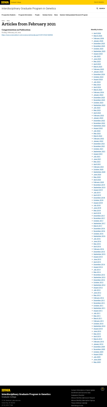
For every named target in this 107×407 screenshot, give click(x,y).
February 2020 (99, 182)
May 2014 (97, 272)
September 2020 (99, 172)
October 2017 (98, 221)
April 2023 (97, 113)
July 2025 (97, 56)
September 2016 (99, 236)
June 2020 (97, 174)
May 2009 (97, 362)
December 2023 (99, 97)
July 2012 (97, 290)
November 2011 (99, 303)
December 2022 (99, 121)
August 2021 (98, 154)
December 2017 (99, 216)
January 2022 (98, 141)
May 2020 (97, 177)
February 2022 (99, 139)
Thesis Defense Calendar (79, 403)
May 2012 (97, 295)
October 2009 (98, 352)
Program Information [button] (25, 15)
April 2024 (97, 87)
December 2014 (99, 264)
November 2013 (99, 275)
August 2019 (98, 190)
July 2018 (97, 205)
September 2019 (99, 187)
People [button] (37, 15)
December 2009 (99, 347)
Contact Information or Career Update (83, 390)
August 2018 (98, 203)
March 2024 (98, 90)
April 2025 (97, 64)
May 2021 (97, 162)
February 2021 (99, 167)
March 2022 (98, 136)
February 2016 (99, 249)
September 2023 (99, 105)
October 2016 (98, 234)
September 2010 (99, 326)
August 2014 (98, 267)
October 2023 (98, 103)
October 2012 (98, 282)
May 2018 (97, 210)
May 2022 (97, 133)
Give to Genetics (99, 2)
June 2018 (97, 208)
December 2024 (99, 74)
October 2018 (98, 200)
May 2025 (97, 61)
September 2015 (99, 254)
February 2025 (99, 69)
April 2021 (97, 164)
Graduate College (16, 2)
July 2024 (97, 82)
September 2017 (99, 223)
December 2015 (99, 252)
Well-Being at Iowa (77, 405)
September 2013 (99, 277)
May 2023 (97, 110)
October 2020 (98, 169)
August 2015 (98, 257)
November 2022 (99, 123)
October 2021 (98, 149)
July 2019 (97, 192)
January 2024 (98, 95)
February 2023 (99, 115)
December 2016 (99, 228)
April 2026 (97, 33)
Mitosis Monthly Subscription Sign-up (83, 400)
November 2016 (99, 231)
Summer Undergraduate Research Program (74, 15)
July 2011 (97, 313)
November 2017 (99, 218)
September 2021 (99, 151)
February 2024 (99, 92)
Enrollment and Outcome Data (80, 393)
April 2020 (97, 180)
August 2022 (98, 128)
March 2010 (98, 339)
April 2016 (97, 246)
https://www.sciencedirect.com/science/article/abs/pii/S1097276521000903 (27, 35)
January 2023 (98, 118)
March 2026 (98, 36)
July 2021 (97, 156)
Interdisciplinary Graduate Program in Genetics (29, 8)
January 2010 (98, 344)
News (56, 15)
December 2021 (99, 144)
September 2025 (99, 51)
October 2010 (98, 324)
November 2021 (99, 146)
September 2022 (99, 126)
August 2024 (98, 79)
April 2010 (97, 336)
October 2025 (98, 49)
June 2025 (97, 59)
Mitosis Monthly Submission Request (83, 398)
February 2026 (99, 38)
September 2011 (99, 308)
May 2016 (97, 244)
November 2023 (99, 100)
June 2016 (97, 241)
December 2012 (99, 280)
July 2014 (97, 270)
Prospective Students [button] (9, 15)
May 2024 (97, 85)
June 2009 (97, 359)
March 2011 (98, 318)
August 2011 (98, 311)
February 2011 (99, 321)
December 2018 (99, 198)
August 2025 (98, 54)
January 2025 (98, 72)
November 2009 (99, 349)
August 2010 (98, 329)
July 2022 (97, 131)
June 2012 (97, 293)
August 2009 (98, 354)
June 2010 (97, 331)
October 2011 (98, 306)
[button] (100, 8)
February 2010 (99, 342)
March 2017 (98, 226)
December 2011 (99, 300)
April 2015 (97, 262)
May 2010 (97, 334)
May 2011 (97, 316)
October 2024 (98, 77)
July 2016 (97, 239)
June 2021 (97, 159)
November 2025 (99, 46)
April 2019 (97, 195)
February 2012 (99, 298)
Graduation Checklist (77, 395)
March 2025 (98, 67)
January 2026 (98, 41)
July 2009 (97, 357)
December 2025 (99, 43)
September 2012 (99, 285)
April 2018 (97, 213)
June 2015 (97, 259)
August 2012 (98, 288)
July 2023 (97, 108)
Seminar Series (47, 15)
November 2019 (99, 185)
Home (3, 20)
